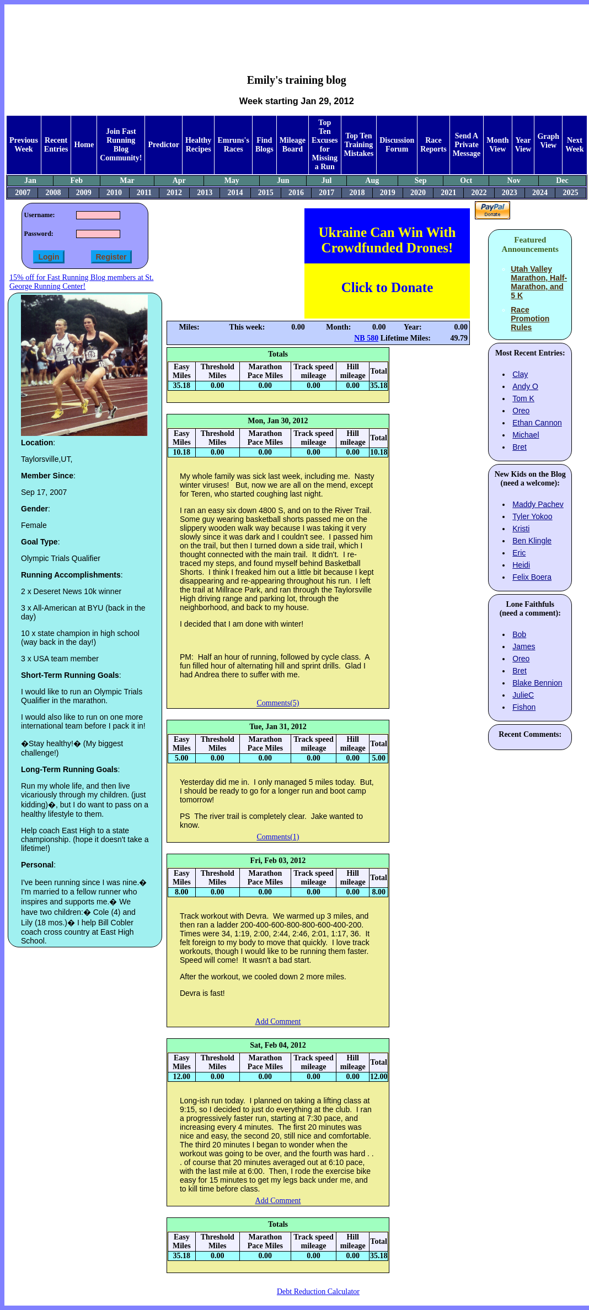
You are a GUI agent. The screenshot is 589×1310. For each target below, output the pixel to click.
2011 (144, 192)
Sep (421, 180)
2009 (84, 192)
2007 (22, 192)
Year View (523, 144)
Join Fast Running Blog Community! (121, 144)
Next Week (574, 144)
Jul (327, 180)
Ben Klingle (531, 540)
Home (84, 145)
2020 (418, 192)
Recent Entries (56, 144)
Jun (283, 180)
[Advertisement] (296, 31)
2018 (357, 192)
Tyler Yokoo (532, 516)
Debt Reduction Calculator (318, 1291)
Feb (76, 180)
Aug (372, 180)
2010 (114, 192)
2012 (174, 192)
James (523, 646)
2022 (479, 192)
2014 (235, 192)
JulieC (523, 695)
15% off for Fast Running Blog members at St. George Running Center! (81, 281)
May (231, 180)
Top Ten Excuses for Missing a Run (325, 144)
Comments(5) (277, 703)
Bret (519, 447)
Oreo (520, 410)
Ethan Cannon (537, 422)
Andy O (525, 386)
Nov (514, 180)
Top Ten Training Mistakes (359, 145)
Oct (466, 180)
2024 (540, 192)
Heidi (521, 564)
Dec (562, 180)
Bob (519, 634)
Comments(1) (277, 837)
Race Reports (433, 144)
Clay (520, 374)
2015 (266, 192)
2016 (296, 192)
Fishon (524, 707)
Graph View (548, 140)
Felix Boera (531, 577)
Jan (30, 180)
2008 (53, 192)
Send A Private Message (467, 145)
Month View (497, 144)
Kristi (520, 528)
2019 (387, 192)
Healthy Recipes (198, 144)
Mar (127, 180)
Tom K (523, 398)
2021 (448, 192)
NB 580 (366, 338)
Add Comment (278, 1021)
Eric (519, 552)
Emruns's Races (233, 144)
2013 (204, 192)
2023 (509, 192)
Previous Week (23, 144)
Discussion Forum (396, 144)
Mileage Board (293, 144)
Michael (525, 434)
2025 (570, 192)
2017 (326, 192)
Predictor (163, 145)
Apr (179, 180)
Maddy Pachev (538, 504)
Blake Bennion (537, 682)
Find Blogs (264, 144)
